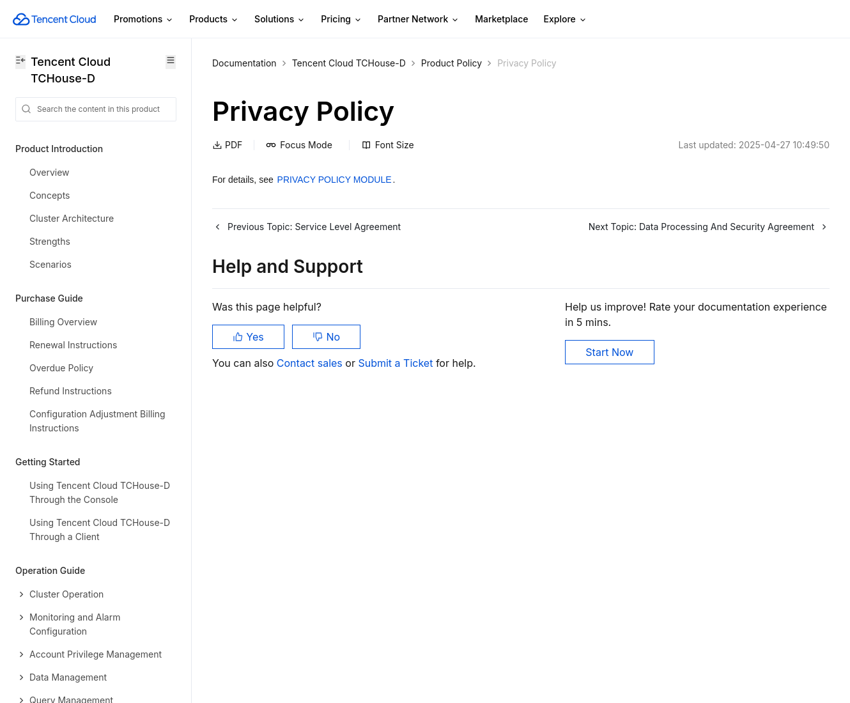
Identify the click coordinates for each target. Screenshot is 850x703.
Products (214, 19)
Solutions (279, 19)
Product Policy (451, 63)
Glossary (34, 616)
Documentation (244, 63)
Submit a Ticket (396, 363)
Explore (565, 19)
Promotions (144, 19)
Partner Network (419, 19)
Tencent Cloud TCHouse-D (349, 63)
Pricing (341, 19)
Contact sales (311, 363)
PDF (227, 144)
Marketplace (501, 18)
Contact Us (39, 587)
